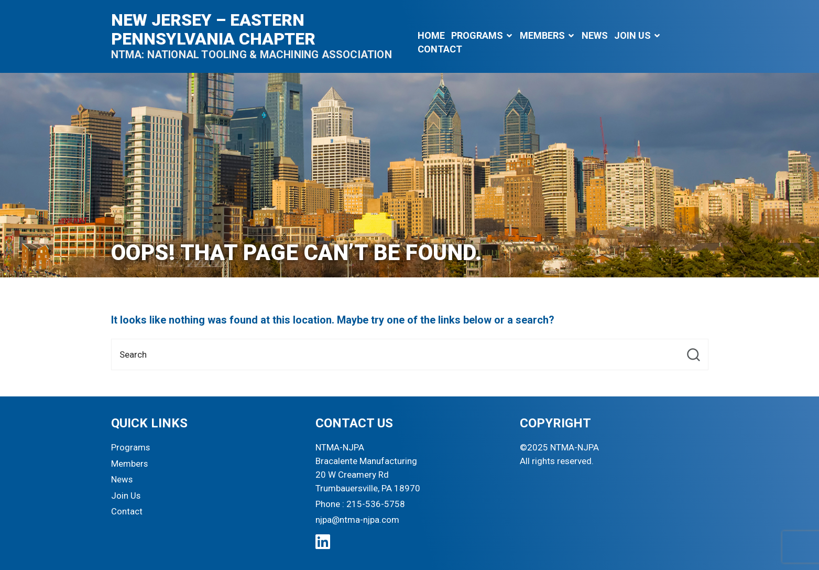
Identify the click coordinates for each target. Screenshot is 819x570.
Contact (440, 49)
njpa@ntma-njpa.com (357, 520)
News (595, 35)
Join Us (632, 35)
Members (542, 35)
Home (431, 35)
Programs (477, 35)
